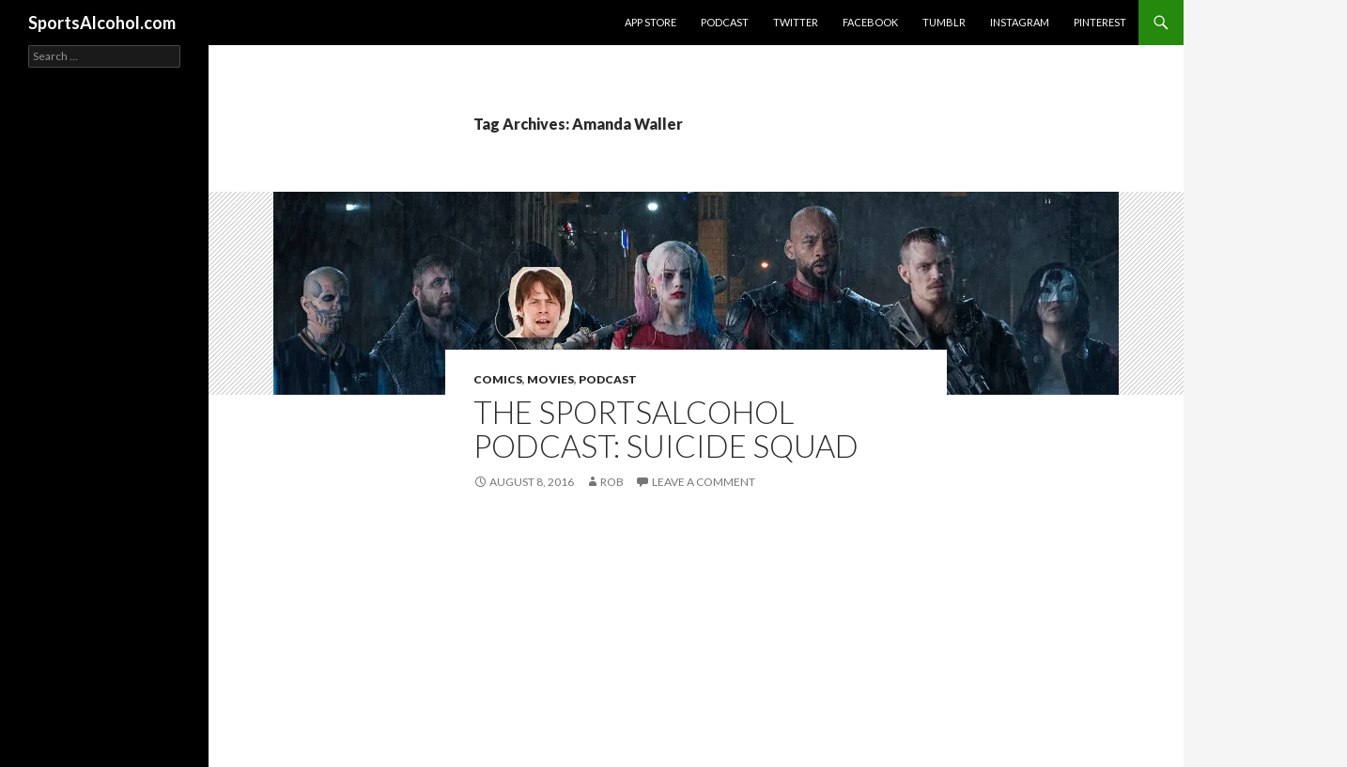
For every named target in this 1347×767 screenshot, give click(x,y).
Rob (612, 482)
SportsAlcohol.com (102, 22)
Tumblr (944, 22)
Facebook (870, 22)
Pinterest (1100, 22)
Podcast (725, 22)
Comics (497, 379)
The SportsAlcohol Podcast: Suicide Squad (666, 428)
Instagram (1019, 22)
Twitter (795, 22)
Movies (550, 379)
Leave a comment (703, 482)
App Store (650, 22)
